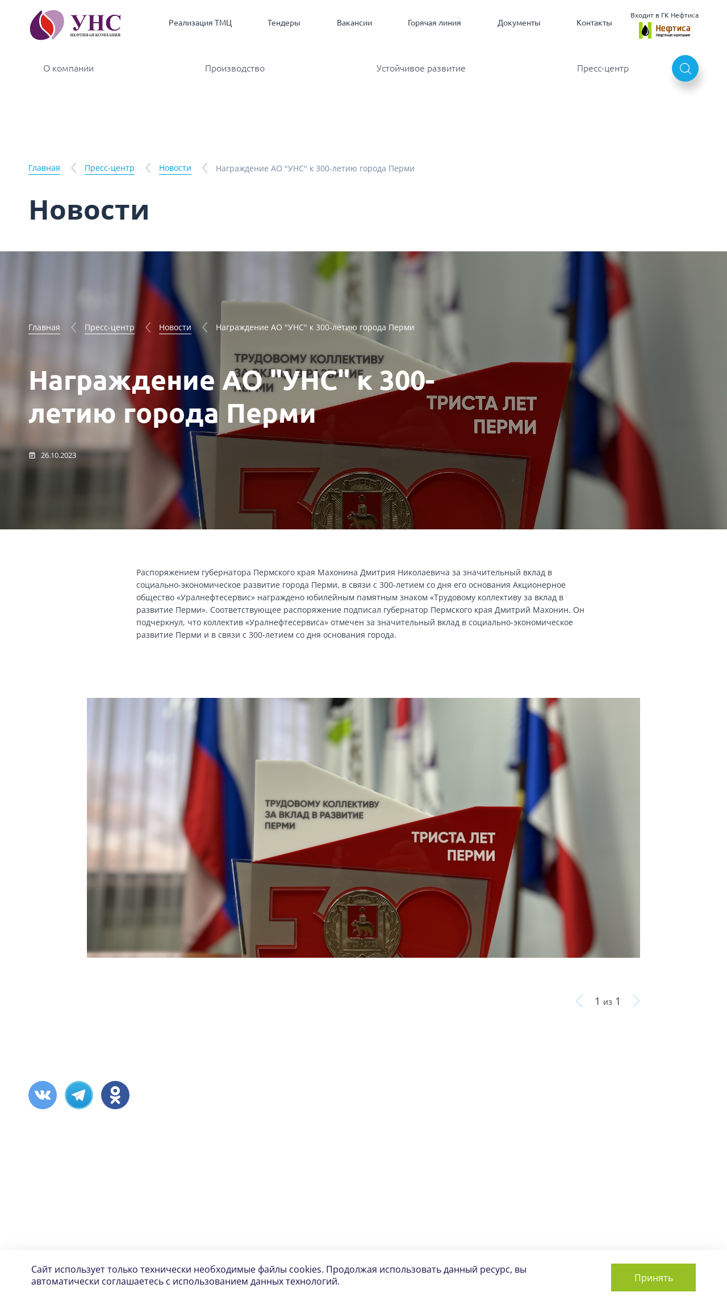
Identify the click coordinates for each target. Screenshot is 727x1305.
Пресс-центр (603, 68)
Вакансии (354, 22)
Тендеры (284, 22)
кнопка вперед (636, 1000)
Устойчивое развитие (421, 68)
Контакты (594, 22)
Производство (235, 68)
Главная (44, 167)
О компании (68, 68)
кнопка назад (579, 1000)
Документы (519, 22)
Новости (175, 167)
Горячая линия (434, 22)
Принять (651, 1276)
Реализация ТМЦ (200, 22)
